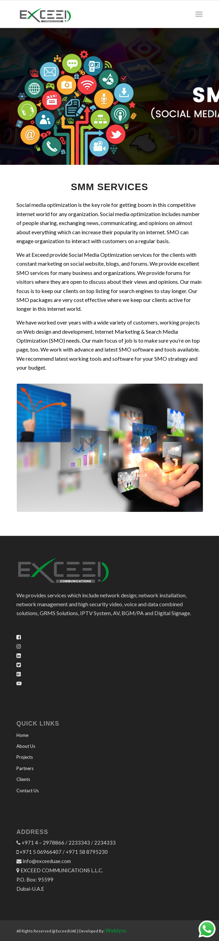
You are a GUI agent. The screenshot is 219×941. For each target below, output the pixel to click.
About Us (25, 746)
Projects (24, 757)
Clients (23, 779)
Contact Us (27, 790)
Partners (25, 768)
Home (22, 735)
